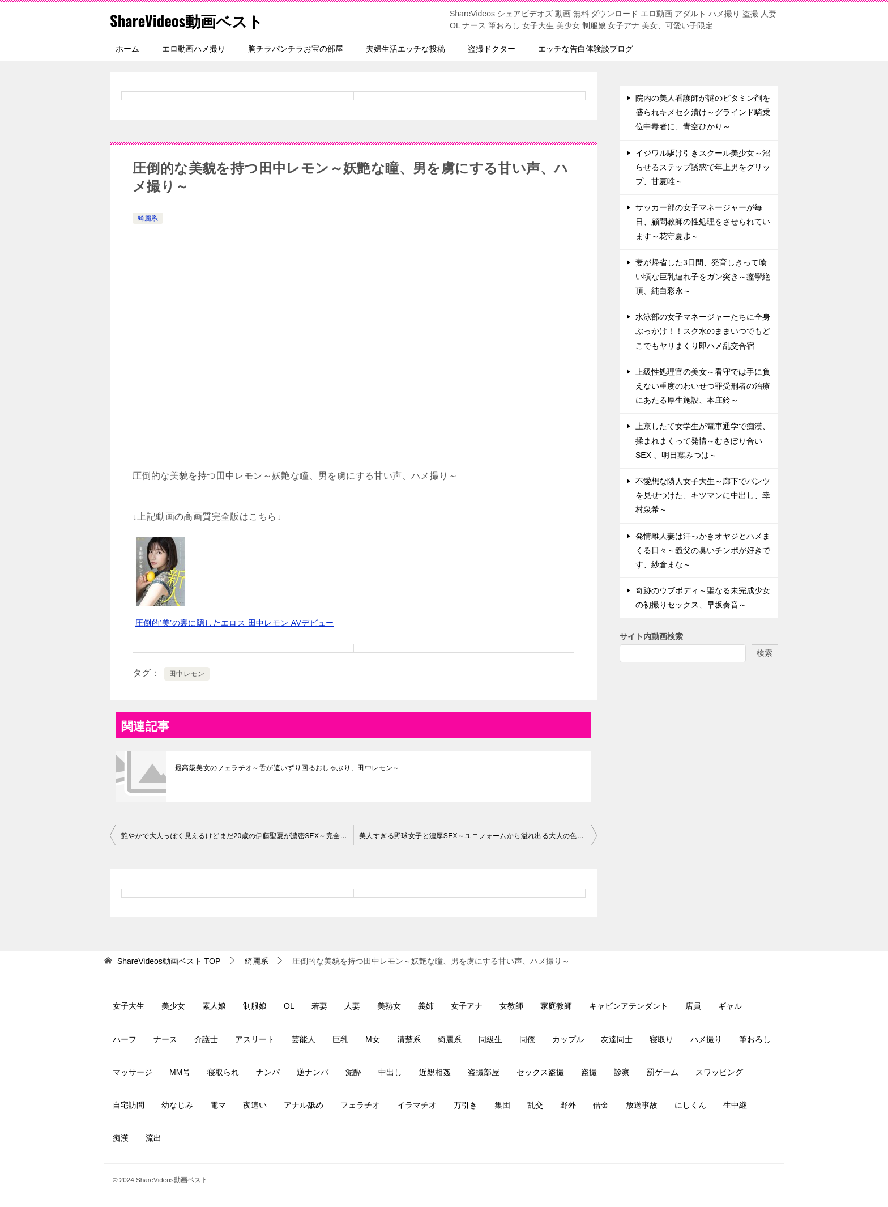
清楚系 (409, 1039)
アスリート (255, 1039)
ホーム (127, 48)
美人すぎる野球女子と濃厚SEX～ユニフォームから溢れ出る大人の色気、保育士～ (478, 836)
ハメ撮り (706, 1039)
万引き (465, 1105)
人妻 (352, 1005)
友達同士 (617, 1039)
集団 (502, 1105)
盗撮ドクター (491, 48)
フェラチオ (360, 1105)
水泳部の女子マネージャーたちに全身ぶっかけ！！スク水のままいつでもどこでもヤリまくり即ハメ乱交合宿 (702, 331)
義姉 (426, 1005)
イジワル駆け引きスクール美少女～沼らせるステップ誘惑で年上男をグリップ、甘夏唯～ (702, 167)
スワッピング (719, 1072)
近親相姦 (435, 1072)
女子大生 (128, 1005)
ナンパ (268, 1072)
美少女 (173, 1005)
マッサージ (132, 1072)
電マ (218, 1105)
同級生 (490, 1039)
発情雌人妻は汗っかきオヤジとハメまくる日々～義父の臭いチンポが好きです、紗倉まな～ (702, 550)
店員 (693, 1005)
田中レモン (186, 674)
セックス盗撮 (540, 1072)
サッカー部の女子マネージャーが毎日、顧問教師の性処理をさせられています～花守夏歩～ (702, 221)
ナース (165, 1039)
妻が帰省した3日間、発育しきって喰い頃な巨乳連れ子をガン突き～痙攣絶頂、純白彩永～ (702, 276)
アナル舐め (303, 1105)
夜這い (255, 1105)
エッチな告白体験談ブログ (585, 48)
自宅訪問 (128, 1105)
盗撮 (589, 1072)
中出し (390, 1072)
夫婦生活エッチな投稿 (405, 48)
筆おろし (755, 1039)
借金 (601, 1105)
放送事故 (642, 1105)
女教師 (511, 1005)
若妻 (319, 1005)
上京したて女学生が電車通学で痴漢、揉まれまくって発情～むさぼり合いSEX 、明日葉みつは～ (702, 440)
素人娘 (214, 1005)
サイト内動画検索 (651, 636)
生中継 (735, 1105)
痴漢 (121, 1137)
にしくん (690, 1105)
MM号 (179, 1072)
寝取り (661, 1039)
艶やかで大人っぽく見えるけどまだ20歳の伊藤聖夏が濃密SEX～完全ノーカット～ (237, 836)
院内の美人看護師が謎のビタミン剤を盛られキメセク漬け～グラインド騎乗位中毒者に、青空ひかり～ (702, 112)
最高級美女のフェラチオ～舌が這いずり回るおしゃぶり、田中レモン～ (287, 768)
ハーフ (124, 1039)
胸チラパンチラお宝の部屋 (295, 48)
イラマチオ (417, 1105)
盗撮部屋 (484, 1072)
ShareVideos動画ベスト (195, 19)
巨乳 (340, 1039)
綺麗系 (148, 218)
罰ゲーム (662, 1072)
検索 (764, 652)
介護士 (206, 1039)
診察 (622, 1072)
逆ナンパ (312, 1072)
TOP (168, 961)
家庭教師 (556, 1005)
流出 (153, 1137)
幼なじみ (177, 1105)
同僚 (527, 1039)
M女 (372, 1039)
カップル (568, 1039)
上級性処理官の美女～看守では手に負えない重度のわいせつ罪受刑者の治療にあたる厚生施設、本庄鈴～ (702, 386)
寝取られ (223, 1072)
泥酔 (353, 1072)
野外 (568, 1105)
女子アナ (467, 1005)
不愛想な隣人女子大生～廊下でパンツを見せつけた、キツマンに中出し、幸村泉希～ (702, 495)
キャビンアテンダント (628, 1005)
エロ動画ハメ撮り (193, 48)
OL (289, 1005)
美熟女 (389, 1005)
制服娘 (255, 1005)
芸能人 (303, 1039)
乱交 (535, 1105)
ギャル (730, 1005)
